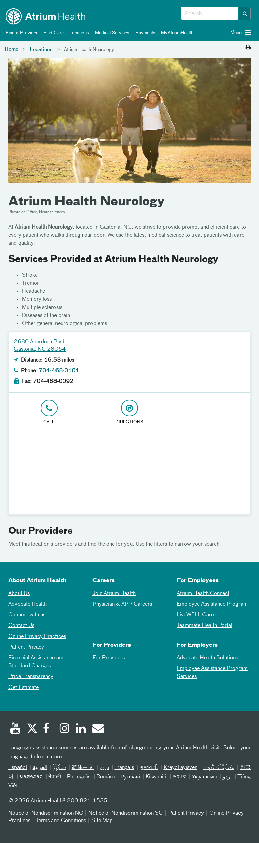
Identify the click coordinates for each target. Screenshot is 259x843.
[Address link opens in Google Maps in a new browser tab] (129, 412)
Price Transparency (30, 677)
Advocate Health (27, 604)
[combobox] (209, 13)
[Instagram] (64, 729)
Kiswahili (156, 777)
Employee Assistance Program (212, 604)
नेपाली (54, 777)
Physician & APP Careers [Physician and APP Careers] (122, 604)
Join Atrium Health (114, 593)
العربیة (40, 767)
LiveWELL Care (195, 615)
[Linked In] (81, 729)
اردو (227, 777)
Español (17, 767)
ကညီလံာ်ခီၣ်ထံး (218, 767)
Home (11, 49)
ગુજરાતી (149, 767)
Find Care (52, 33)
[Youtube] (15, 729)
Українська (204, 777)
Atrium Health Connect (203, 593)
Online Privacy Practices (37, 636)
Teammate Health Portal (204, 625)
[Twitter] (31, 729)
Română (105, 777)
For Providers (108, 658)
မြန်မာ (59, 767)
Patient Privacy (26, 647)
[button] (245, 13)
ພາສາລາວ (31, 777)
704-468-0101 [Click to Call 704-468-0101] (59, 371)
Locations (78, 33)
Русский (130, 777)
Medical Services (111, 33)
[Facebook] (48, 729)
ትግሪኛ (179, 777)
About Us (19, 593)
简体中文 (83, 767)
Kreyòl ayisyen (181, 767)
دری (104, 767)
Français (124, 767)
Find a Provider (20, 33)
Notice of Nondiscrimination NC (45, 813)
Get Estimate (23, 687)
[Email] (97, 729)
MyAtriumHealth (176, 33)
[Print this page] (248, 48)
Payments (144, 33)
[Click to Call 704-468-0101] (49, 412)
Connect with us (26, 615)
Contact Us (21, 625)
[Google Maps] (129, 472)
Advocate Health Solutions (207, 658)
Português (78, 777)
